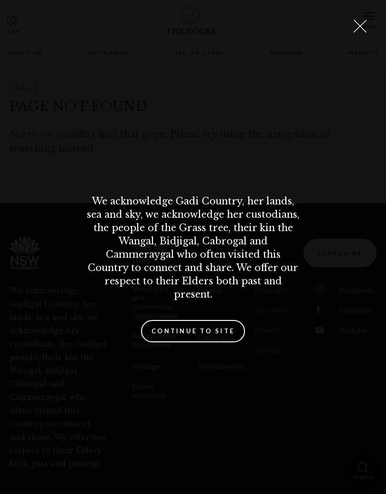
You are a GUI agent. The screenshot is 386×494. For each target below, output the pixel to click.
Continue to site (193, 331)
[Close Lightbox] (360, 26)
